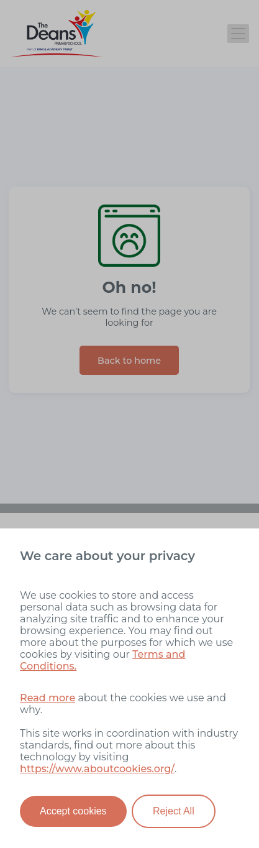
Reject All (173, 811)
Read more (47, 698)
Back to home (129, 360)
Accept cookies (73, 811)
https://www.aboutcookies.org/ (97, 769)
